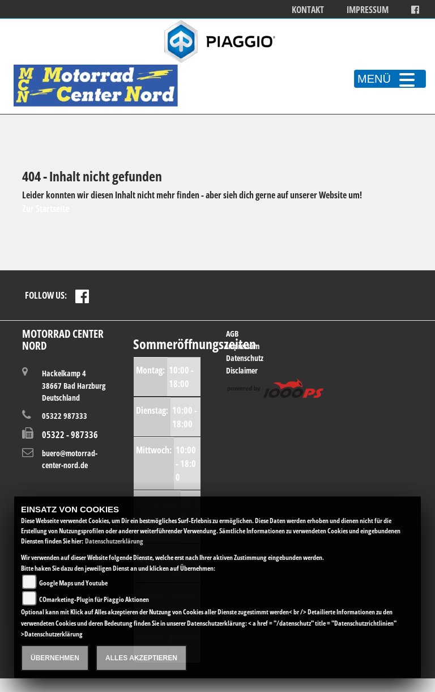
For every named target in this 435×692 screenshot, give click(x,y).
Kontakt (308, 10)
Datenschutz (244, 358)
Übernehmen (55, 658)
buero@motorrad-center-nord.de (69, 459)
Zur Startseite (45, 208)
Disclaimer (242, 370)
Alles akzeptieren (141, 658)
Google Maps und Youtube (73, 583)
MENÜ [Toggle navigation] (390, 79)
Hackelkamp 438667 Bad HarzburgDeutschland (73, 385)
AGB (232, 333)
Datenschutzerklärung (114, 541)
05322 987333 (64, 415)
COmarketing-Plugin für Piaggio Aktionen (94, 599)
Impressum (368, 10)
